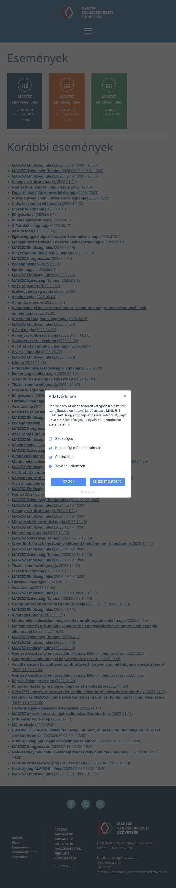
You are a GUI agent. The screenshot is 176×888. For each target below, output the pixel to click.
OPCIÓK (68, 482)
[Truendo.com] (88, 492)
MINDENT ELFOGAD (107, 482)
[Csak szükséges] (125, 396)
